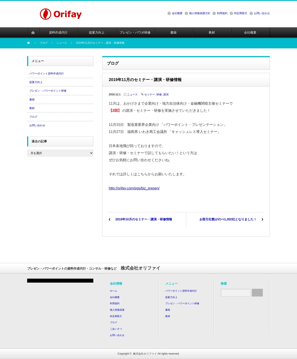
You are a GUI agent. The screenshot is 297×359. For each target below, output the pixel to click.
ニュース (132, 94)
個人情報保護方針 (199, 13)
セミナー (149, 94)
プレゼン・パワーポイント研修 (47, 90)
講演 (166, 94)
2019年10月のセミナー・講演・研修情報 (143, 219)
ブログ (33, 116)
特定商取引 (240, 13)
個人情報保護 (117, 309)
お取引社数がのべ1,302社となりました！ (228, 219)
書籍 (32, 99)
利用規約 (222, 13)
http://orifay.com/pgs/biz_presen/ (134, 188)
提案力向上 (36, 82)
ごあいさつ (116, 328)
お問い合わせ (262, 13)
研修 (159, 94)
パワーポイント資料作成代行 (46, 73)
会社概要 (177, 13)
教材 (32, 108)
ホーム (113, 290)
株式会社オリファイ (145, 353)
